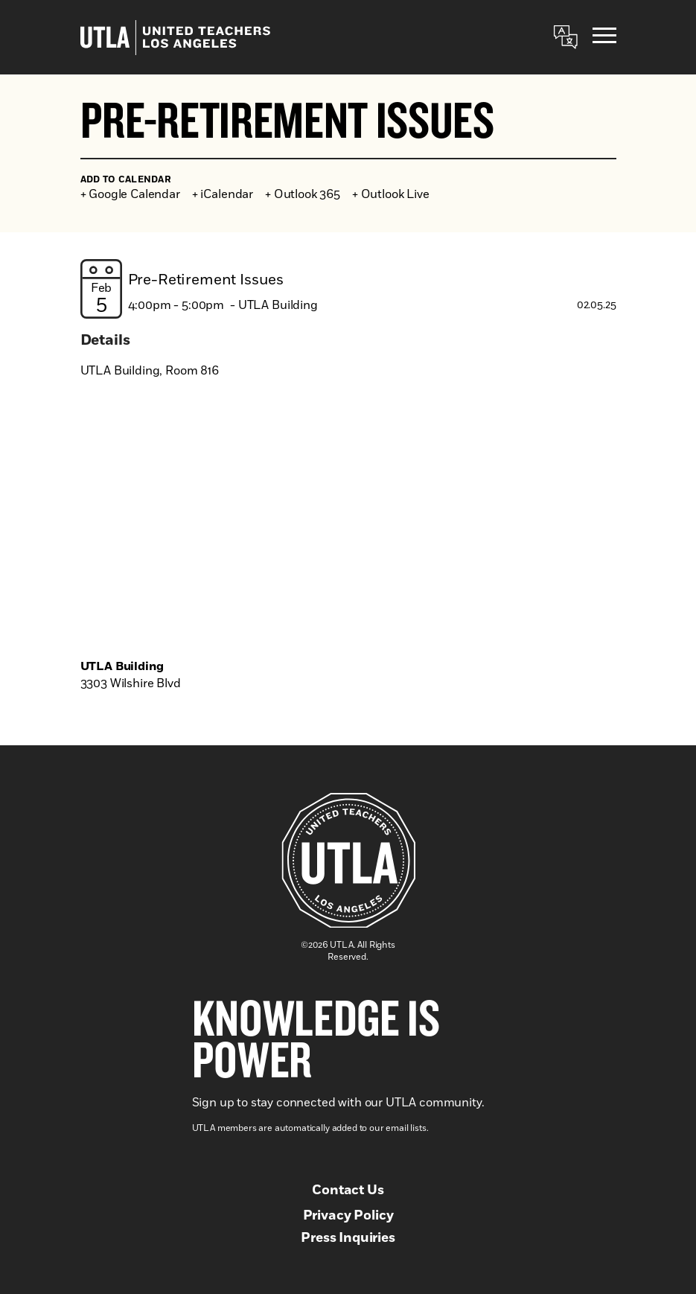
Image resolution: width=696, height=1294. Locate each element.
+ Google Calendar (130, 194)
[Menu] (604, 38)
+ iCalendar (222, 194)
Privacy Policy (348, 1216)
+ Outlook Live (391, 194)
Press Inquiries (348, 1238)
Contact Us (347, 1190)
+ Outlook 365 (302, 194)
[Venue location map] (348, 521)
